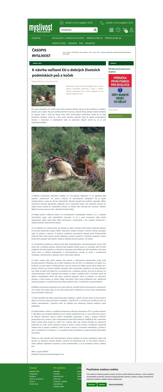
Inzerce (32, 381)
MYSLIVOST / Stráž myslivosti (68, 38)
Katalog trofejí (58, 386)
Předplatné (33, 374)
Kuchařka (80, 374)
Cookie (80, 379)
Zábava (80, 376)
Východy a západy (60, 381)
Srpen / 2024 (96, 52)
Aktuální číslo (34, 371)
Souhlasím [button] (91, 384)
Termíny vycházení (36, 379)
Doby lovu (57, 379)
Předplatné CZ (95, 38)
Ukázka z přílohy (113, 110)
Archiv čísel (59, 43)
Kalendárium (58, 384)
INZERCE (72, 43)
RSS (81, 43)
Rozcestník (81, 371)
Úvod (64, 52)
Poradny (56, 374)
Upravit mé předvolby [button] (116, 384)
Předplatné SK (113, 38)
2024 (90, 52)
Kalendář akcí (58, 376)
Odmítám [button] (102, 384)
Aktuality (56, 371)
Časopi (69, 52)
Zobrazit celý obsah (116, 116)
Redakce (90, 43)
